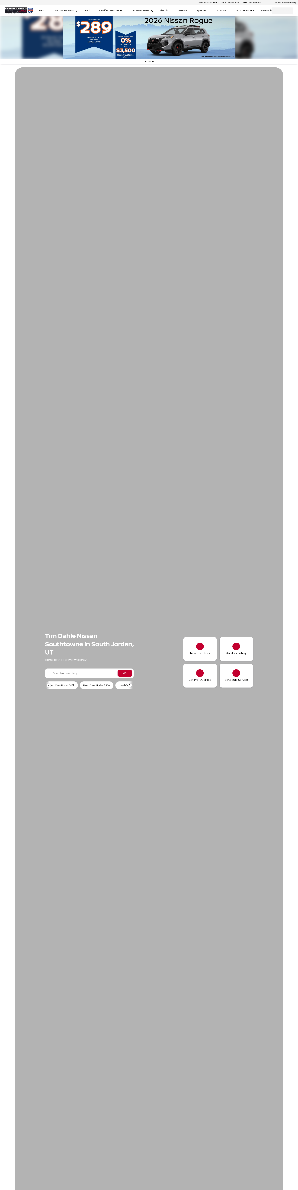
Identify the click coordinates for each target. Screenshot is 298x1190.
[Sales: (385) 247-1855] (252, 2)
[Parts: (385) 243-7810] (231, 2)
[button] (267, 2)
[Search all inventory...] (89, 673)
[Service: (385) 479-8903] (209, 2)
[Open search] (261, 10)
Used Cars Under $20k (96, 685)
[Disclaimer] (149, 61)
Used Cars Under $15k (61, 685)
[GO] (125, 673)
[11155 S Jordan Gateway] (284, 2)
